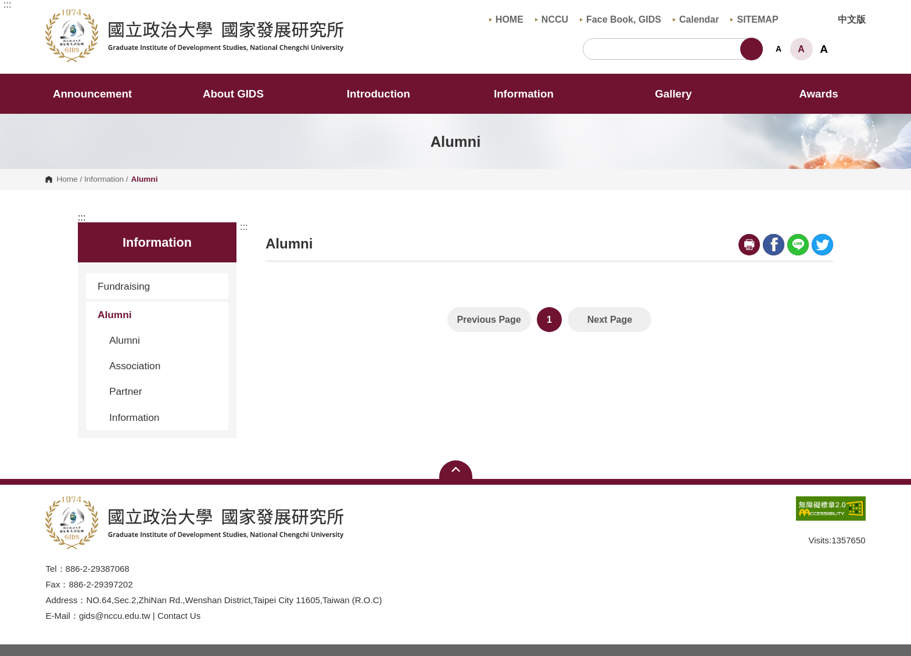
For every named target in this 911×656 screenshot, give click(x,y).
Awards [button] (818, 94)
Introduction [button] (386, 94)
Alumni (159, 314)
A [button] (778, 48)
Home (66, 179)
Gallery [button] (673, 94)
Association (134, 366)
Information (104, 179)
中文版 (852, 19)
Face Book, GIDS (620, 19)
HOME (506, 19)
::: (7, 4)
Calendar (696, 19)
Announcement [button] (92, 94)
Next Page (609, 320)
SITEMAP (754, 19)
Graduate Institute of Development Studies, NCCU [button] (54, 15)
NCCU (551, 19)
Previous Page (489, 320)
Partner (125, 391)
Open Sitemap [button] (455, 469)
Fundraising (159, 286)
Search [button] (751, 49)
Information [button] (531, 94)
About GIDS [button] (241, 94)
